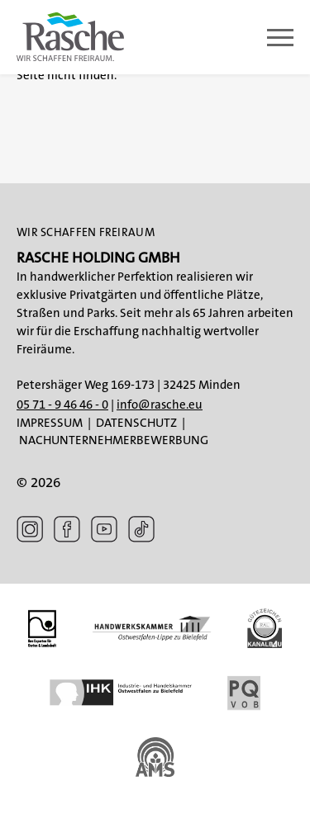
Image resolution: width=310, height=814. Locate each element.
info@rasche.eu (160, 404)
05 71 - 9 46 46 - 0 (62, 404)
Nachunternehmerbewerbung (113, 440)
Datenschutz (136, 422)
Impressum (50, 422)
